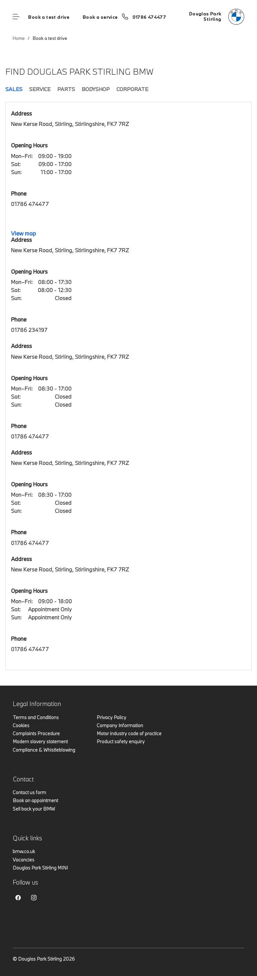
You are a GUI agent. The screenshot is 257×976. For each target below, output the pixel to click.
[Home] (216, 17)
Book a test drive (48, 17)
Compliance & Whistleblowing (44, 750)
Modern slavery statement (40, 741)
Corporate (132, 89)
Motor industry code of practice (129, 733)
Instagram (33, 897)
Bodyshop (96, 89)
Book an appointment (35, 800)
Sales (13, 89)
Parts (66, 89)
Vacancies (23, 859)
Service (40, 89)
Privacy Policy (111, 717)
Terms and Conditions (36, 717)
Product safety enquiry (121, 741)
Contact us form (29, 792)
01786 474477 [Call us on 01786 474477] (149, 17)
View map (23, 233)
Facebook (18, 897)
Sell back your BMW (34, 809)
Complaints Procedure (36, 733)
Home (19, 38)
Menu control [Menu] (16, 16)
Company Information (120, 725)
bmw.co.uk (24, 851)
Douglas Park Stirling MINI (40, 867)
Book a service (100, 17)
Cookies (21, 725)
